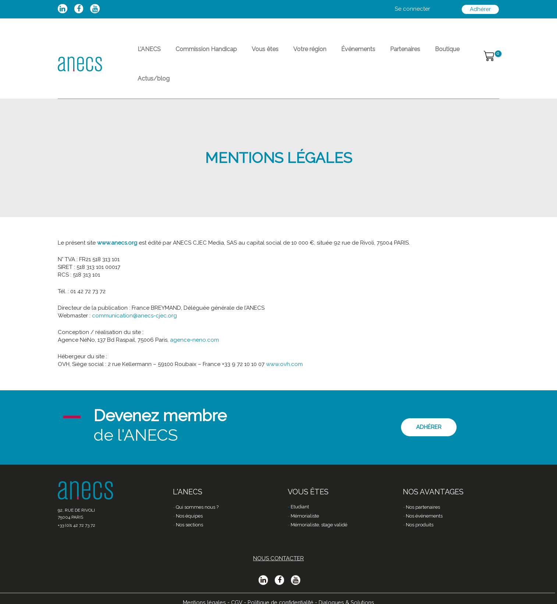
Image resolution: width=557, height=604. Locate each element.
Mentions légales (201, 592)
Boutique (409, 53)
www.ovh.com (284, 343)
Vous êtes (250, 53)
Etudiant (300, 497)
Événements (332, 53)
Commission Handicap (197, 53)
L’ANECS (146, 53)
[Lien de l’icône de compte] (412, 9)
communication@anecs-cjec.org (134, 295)
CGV (234, 592)
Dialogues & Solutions (349, 592)
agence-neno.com (194, 319)
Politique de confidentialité (280, 592)
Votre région (289, 53)
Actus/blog (446, 53)
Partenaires (373, 53)
